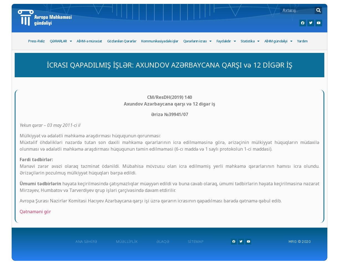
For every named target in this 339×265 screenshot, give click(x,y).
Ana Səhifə (86, 241)
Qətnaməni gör (35, 212)
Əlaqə (163, 241)
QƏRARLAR (61, 41)
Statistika (250, 41)
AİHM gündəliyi (278, 41)
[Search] (318, 10)
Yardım (302, 41)
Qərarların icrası (197, 41)
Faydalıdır (226, 41)
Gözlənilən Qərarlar (122, 41)
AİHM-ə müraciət (89, 41)
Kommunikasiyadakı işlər (159, 41)
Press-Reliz (36, 41)
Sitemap (195, 241)
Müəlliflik (127, 241)
